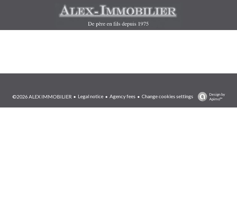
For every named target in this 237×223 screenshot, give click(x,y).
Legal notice (90, 96)
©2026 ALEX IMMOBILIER (42, 96)
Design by (210, 96)
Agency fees (122, 96)
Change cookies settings (167, 96)
